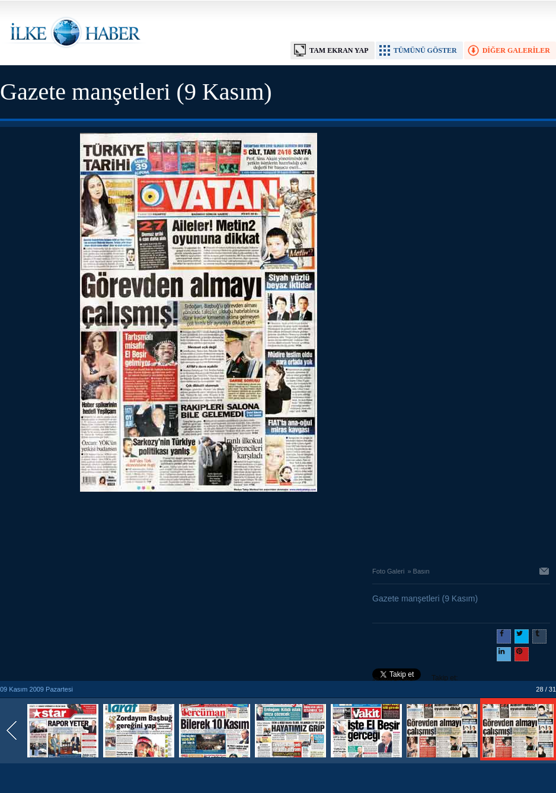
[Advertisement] (198, 526)
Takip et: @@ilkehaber (415, 679)
